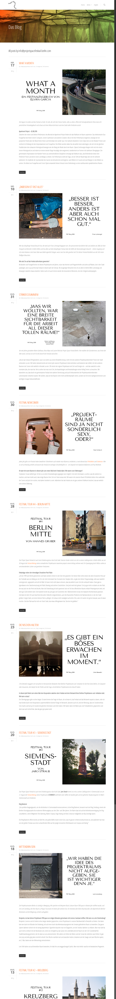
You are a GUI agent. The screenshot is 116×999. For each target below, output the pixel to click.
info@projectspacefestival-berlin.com (27, 66)
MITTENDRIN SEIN (27, 847)
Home (83, 5)
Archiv (89, 5)
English (96, 5)
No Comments (46, 66)
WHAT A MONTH (26, 63)
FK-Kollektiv (90, 461)
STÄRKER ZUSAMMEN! (28, 295)
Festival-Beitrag (31, 563)
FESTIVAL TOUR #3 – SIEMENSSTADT (35, 733)
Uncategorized (39, 66)
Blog (37, 406)
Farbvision (100, 461)
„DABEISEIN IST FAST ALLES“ (31, 187)
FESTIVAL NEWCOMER (28, 402)
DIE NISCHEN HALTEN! (29, 625)
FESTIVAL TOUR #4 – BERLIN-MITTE (34, 504)
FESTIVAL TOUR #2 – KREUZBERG (33, 970)
